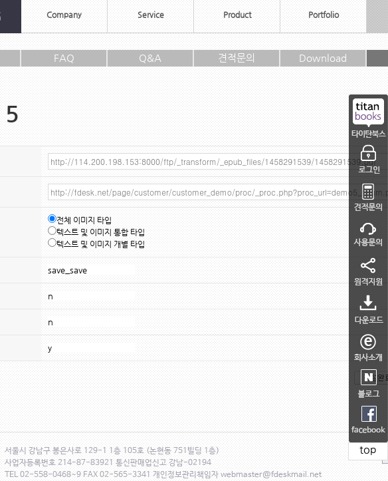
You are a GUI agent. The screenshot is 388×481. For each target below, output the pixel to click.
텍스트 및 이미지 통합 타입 (96, 232)
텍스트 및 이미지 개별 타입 (96, 244)
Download (323, 57)
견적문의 (236, 57)
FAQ (64, 57)
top (368, 449)
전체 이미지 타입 (80, 220)
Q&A (150, 57)
